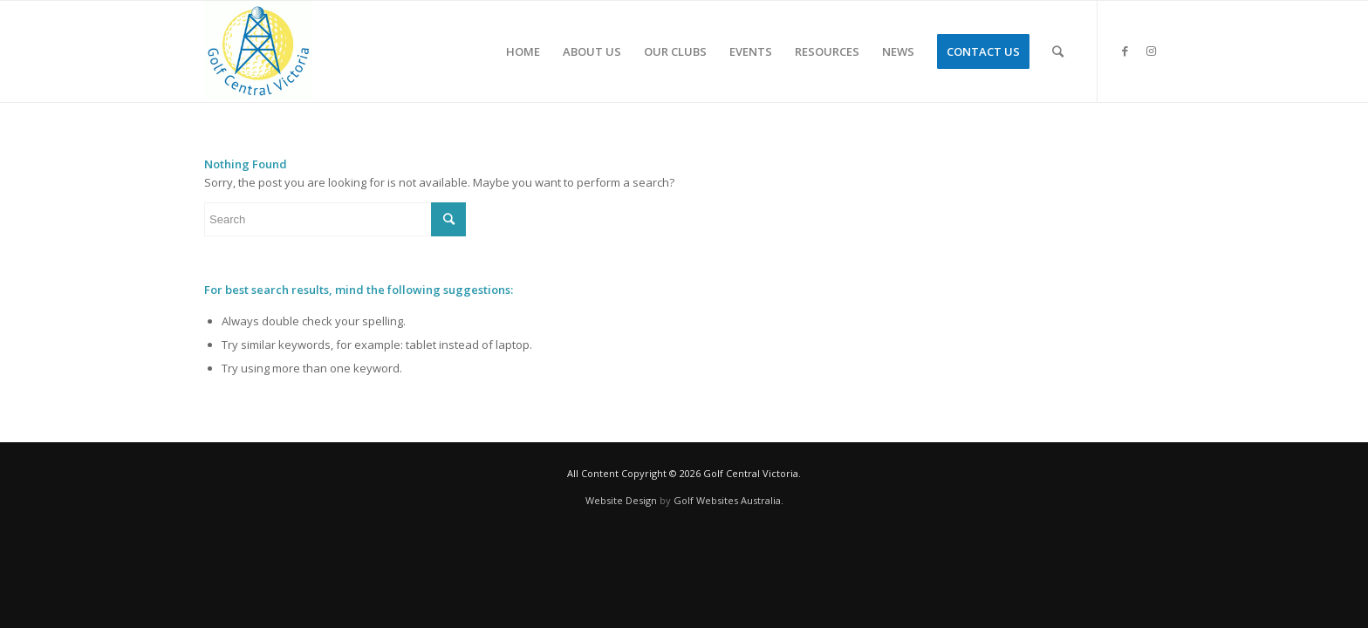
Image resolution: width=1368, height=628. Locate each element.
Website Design (621, 500)
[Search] (1058, 51)
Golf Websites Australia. (728, 500)
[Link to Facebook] (1125, 51)
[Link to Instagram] (1151, 51)
